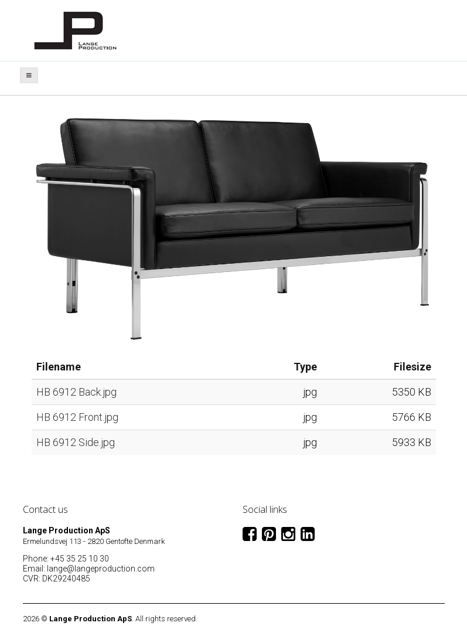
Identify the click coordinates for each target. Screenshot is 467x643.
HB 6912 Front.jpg (77, 417)
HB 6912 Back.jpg (76, 392)
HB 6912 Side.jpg (75, 442)
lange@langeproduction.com (101, 568)
